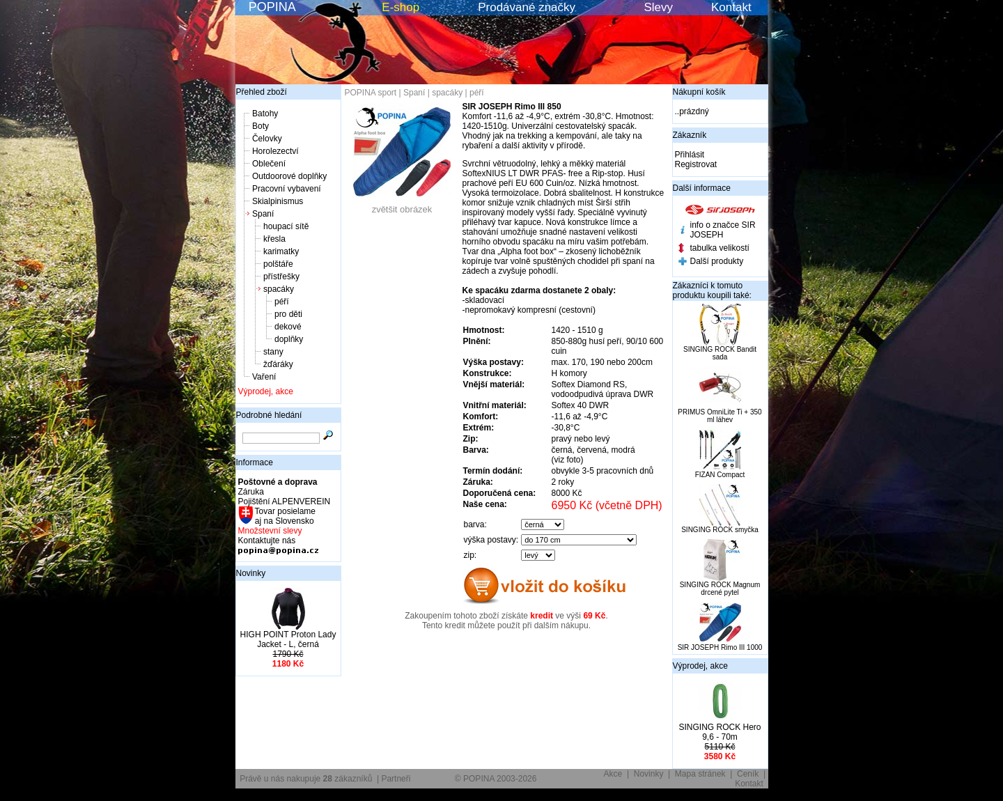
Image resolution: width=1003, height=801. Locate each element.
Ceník (748, 774)
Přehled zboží (261, 92)
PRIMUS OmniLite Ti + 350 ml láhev (719, 415)
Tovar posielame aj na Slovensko (284, 516)
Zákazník (690, 135)
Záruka (251, 492)
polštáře (278, 264)
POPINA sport (371, 93)
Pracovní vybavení (286, 189)
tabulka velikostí (719, 248)
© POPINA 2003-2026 (496, 779)
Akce (613, 774)
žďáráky (278, 364)
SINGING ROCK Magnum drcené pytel (720, 588)
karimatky (281, 251)
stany (273, 352)
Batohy (265, 113)
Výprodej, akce (265, 391)
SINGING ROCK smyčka (720, 530)
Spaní (263, 214)
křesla (274, 239)
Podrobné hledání (269, 415)
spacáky (278, 289)
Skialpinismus (277, 201)
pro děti (288, 314)
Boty (260, 126)
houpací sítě (286, 226)
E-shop (400, 7)
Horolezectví (275, 151)
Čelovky (267, 138)
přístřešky (281, 276)
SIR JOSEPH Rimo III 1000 (720, 647)
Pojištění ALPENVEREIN (284, 501)
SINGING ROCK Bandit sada (719, 353)
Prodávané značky (526, 7)
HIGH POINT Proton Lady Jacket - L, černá (288, 639)
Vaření (264, 377)
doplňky (288, 339)
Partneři (395, 779)
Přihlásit (690, 155)
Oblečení (269, 164)
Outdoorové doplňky (289, 176)
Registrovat (696, 164)
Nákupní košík (699, 92)
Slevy (658, 7)
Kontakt (731, 7)
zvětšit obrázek (402, 205)
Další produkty (717, 261)
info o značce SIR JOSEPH (723, 230)
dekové (288, 327)
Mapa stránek (700, 774)
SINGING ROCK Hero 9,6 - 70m (719, 732)
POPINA (272, 7)
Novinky (251, 573)
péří (281, 301)
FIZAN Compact (720, 475)
